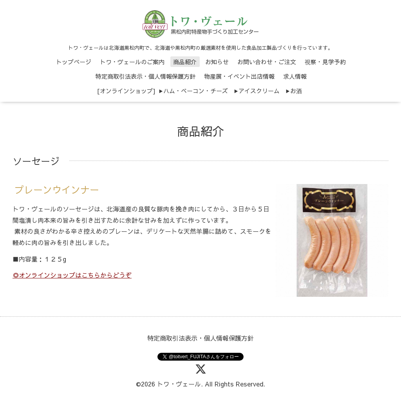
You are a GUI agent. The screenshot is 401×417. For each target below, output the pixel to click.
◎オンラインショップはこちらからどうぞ (72, 275)
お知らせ (217, 62)
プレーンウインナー (56, 189)
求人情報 (295, 76)
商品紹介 (185, 62)
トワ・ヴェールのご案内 (132, 62)
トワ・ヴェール (179, 383)
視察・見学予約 (325, 62)
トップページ (73, 62)
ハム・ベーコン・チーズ (195, 91)
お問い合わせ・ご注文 (266, 62)
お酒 (296, 91)
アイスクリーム (259, 91)
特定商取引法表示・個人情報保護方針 (145, 76)
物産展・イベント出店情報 (239, 76)
